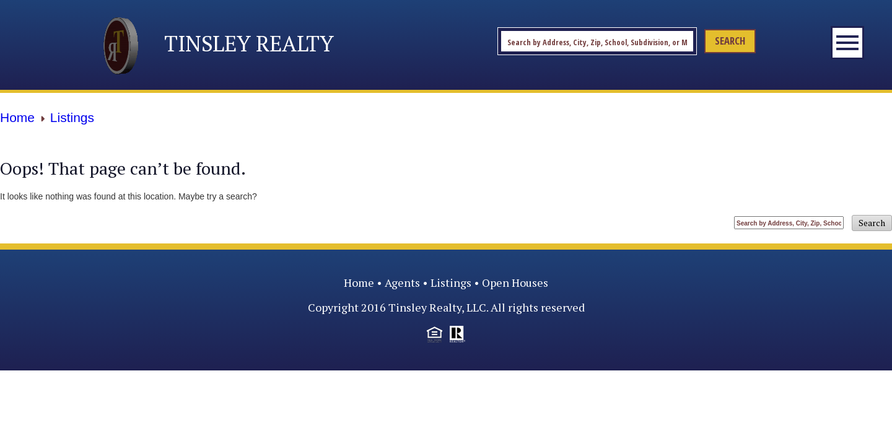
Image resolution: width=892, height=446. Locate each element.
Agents (402, 282)
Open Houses (515, 282)
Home (359, 282)
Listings (451, 282)
